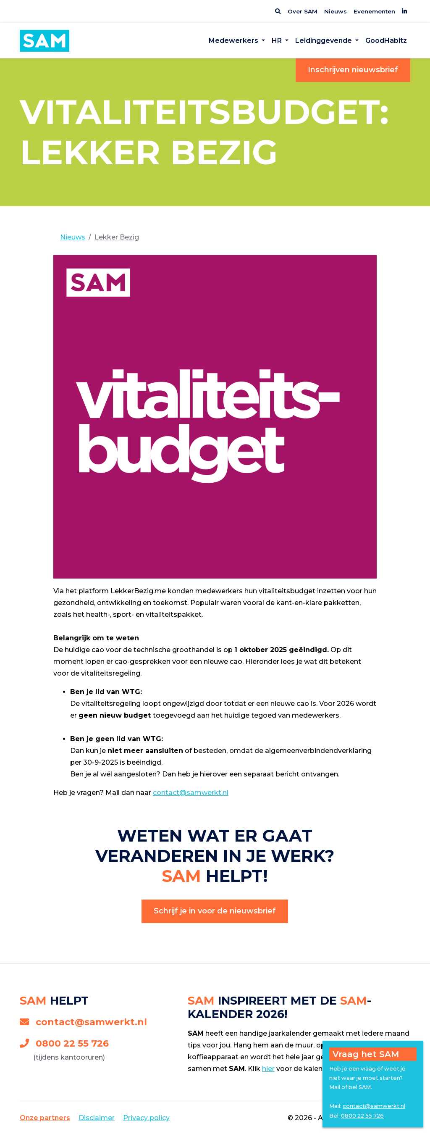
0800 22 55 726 (64, 1043)
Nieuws (335, 11)
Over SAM (302, 11)
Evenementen (374, 11)
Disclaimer (97, 1118)
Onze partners (45, 1118)
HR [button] (277, 41)
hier (268, 1069)
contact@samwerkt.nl (190, 793)
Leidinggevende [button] (324, 41)
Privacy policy (146, 1118)
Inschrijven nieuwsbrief (353, 69)
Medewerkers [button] (234, 41)
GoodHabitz (386, 41)
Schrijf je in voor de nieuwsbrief (215, 911)
